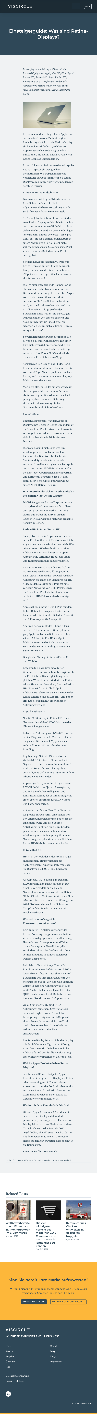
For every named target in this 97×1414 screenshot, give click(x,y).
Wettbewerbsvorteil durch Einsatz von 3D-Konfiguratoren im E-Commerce (18, 1228)
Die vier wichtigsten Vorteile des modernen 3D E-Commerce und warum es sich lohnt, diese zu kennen (46, 1235)
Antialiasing (30, 827)
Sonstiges (47, 1160)
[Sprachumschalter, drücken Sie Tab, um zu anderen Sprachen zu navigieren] (88, 6)
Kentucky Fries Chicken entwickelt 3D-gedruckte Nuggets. (76, 1230)
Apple (48, 73)
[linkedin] (8, 1394)
